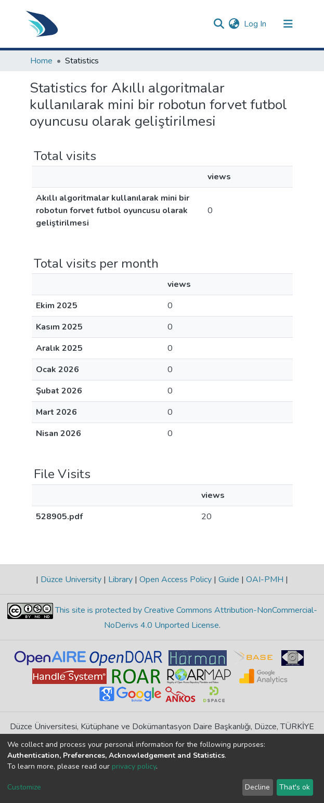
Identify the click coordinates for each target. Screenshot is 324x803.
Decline (257, 787)
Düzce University (70, 579)
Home (41, 61)
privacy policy (134, 766)
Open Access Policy (175, 579)
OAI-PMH (265, 579)
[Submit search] (219, 24)
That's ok (294, 787)
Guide (228, 579)
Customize (24, 787)
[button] (234, 24)
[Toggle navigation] (288, 24)
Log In (255, 24)
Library (120, 579)
